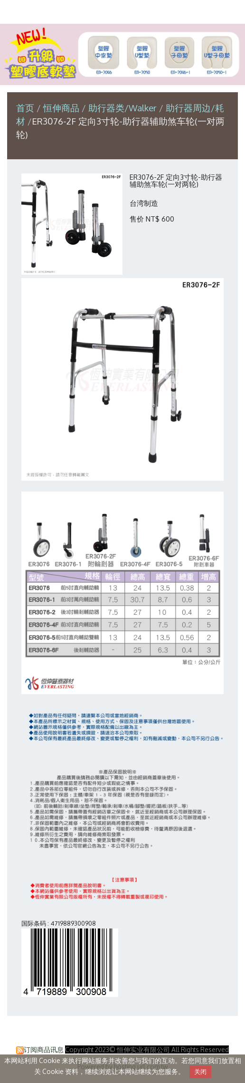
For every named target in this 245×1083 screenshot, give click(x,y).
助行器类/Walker (122, 107)
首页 (25, 107)
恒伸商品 (62, 107)
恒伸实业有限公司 (122, 11)
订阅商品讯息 (44, 1049)
